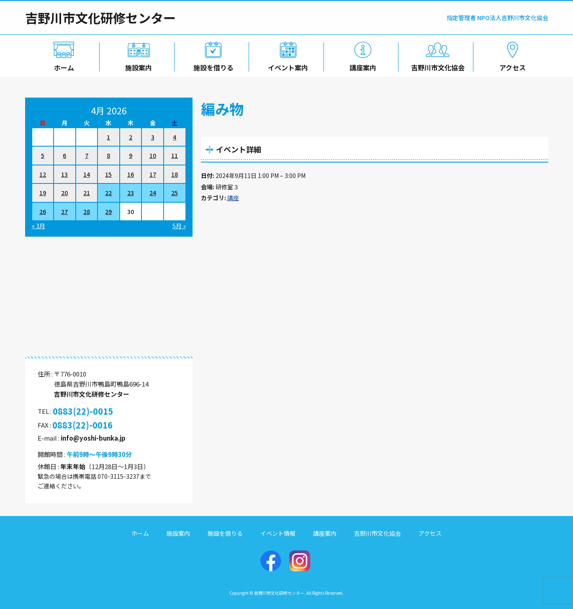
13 (64, 174)
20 (64, 192)
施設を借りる (212, 66)
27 (64, 211)
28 (86, 211)
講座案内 (361, 66)
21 (86, 192)
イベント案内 (286, 66)
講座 (233, 198)
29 (108, 211)
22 (108, 192)
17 (152, 174)
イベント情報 (277, 533)
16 (130, 174)
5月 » (179, 226)
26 (42, 211)
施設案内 (136, 66)
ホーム (62, 66)
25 (174, 192)
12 (42, 174)
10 (152, 155)
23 (130, 192)
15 (108, 174)
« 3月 (38, 226)
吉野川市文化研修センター (100, 17)
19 (42, 192)
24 (152, 192)
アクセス (511, 66)
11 (174, 155)
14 (86, 174)
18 (174, 174)
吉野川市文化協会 (436, 66)
